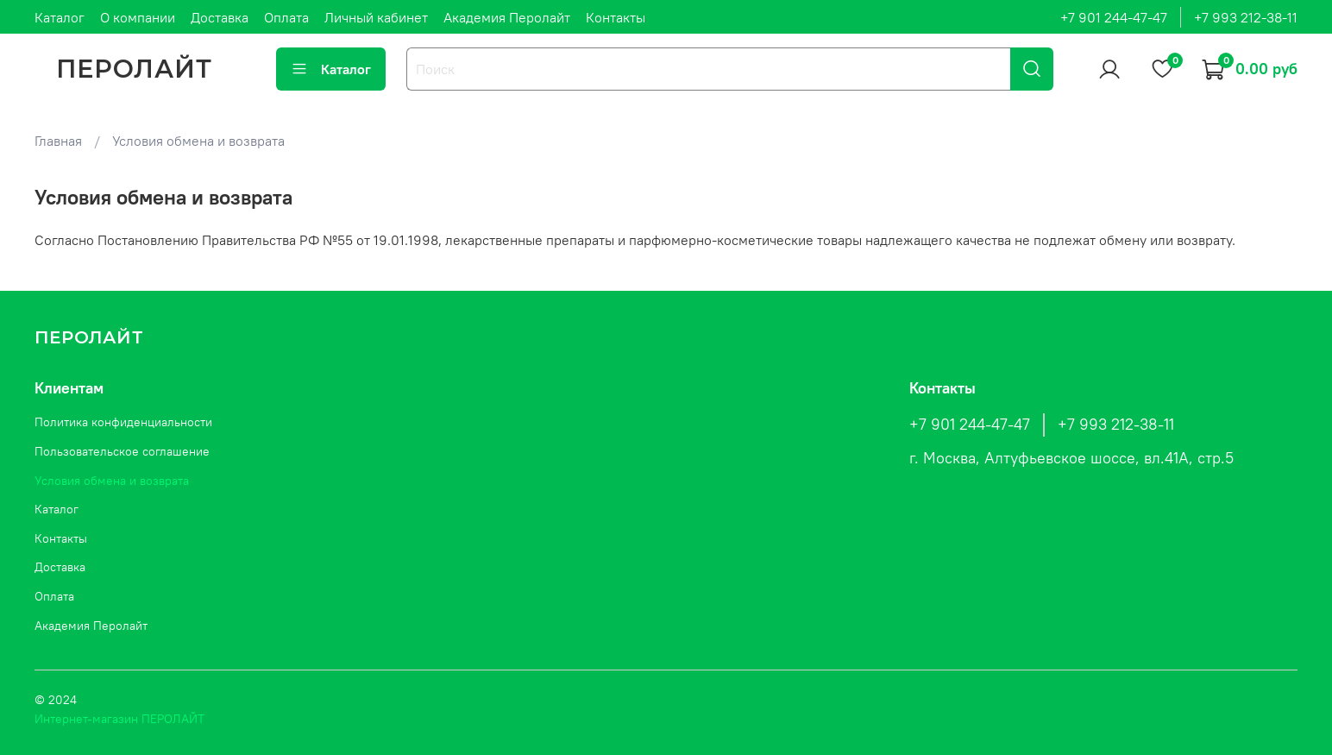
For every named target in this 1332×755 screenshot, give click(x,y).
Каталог (60, 17)
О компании (137, 17)
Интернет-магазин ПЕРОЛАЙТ (119, 719)
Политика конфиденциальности (123, 422)
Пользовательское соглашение (122, 451)
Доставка (219, 17)
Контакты (615, 17)
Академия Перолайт (506, 17)
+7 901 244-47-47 (1113, 17)
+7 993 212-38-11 (1245, 17)
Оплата (286, 17)
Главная (58, 140)
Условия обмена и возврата (112, 480)
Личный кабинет (376, 17)
